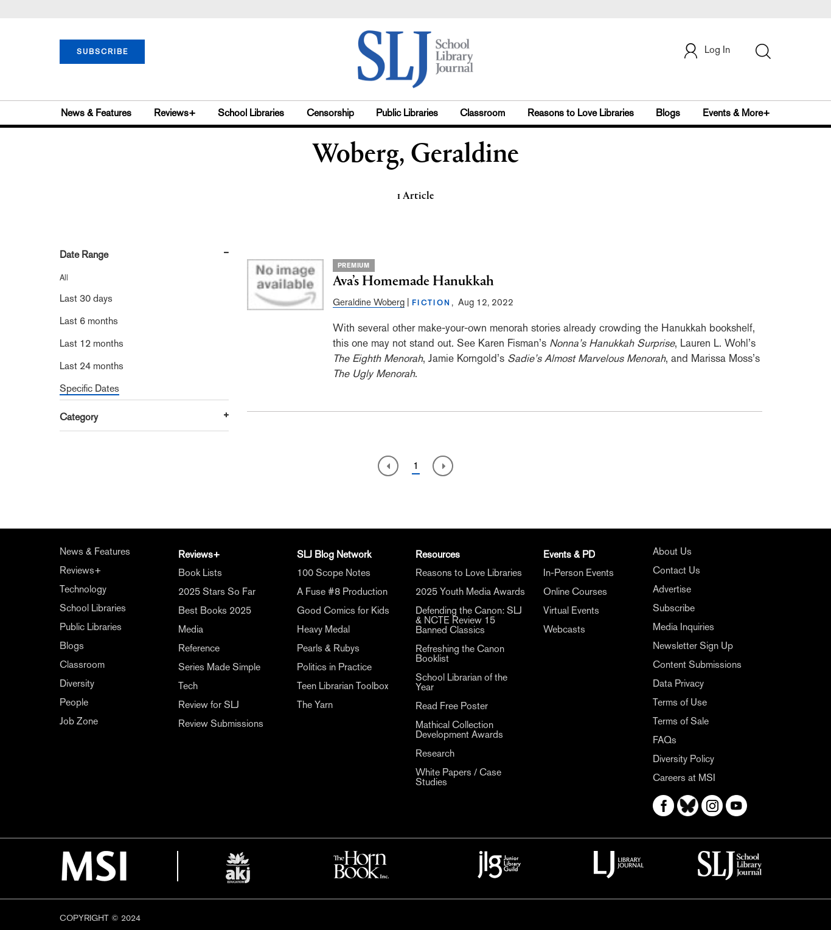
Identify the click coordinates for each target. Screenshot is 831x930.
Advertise (672, 589)
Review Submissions (220, 723)
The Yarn (315, 704)
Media (190, 629)
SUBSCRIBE (102, 51)
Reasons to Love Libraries (580, 113)
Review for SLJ (208, 704)
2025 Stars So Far (217, 591)
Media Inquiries (683, 627)
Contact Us (676, 570)
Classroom (482, 113)
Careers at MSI (684, 777)
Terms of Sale (681, 721)
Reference (199, 648)
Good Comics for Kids (343, 610)
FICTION (431, 303)
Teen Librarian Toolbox (342, 686)
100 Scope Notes (333, 572)
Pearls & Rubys (328, 648)
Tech (188, 686)
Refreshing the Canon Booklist (459, 653)
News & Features (96, 113)
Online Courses (575, 591)
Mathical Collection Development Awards (459, 729)
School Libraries (251, 113)
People (74, 702)
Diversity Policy (683, 759)
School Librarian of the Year (461, 682)
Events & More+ (736, 113)
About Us (672, 551)
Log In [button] (706, 51)
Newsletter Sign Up (693, 645)
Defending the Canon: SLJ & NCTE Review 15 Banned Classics (468, 620)
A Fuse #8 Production (342, 591)
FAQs (664, 740)
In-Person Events (578, 572)
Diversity (77, 683)
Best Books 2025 (214, 610)
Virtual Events (571, 610)
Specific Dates (89, 388)
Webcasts (564, 629)
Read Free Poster (451, 706)
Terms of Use (680, 702)
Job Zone (79, 721)
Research (434, 753)
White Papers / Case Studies (458, 777)
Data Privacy (678, 683)
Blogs (668, 113)
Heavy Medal (323, 629)
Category (79, 417)
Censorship (330, 113)
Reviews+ (175, 113)
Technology (83, 589)
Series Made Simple (219, 667)
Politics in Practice (334, 667)
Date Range (84, 254)
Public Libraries (407, 113)
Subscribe (674, 608)
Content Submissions (697, 664)
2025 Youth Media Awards (470, 591)
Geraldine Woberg (369, 302)
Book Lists (200, 572)
